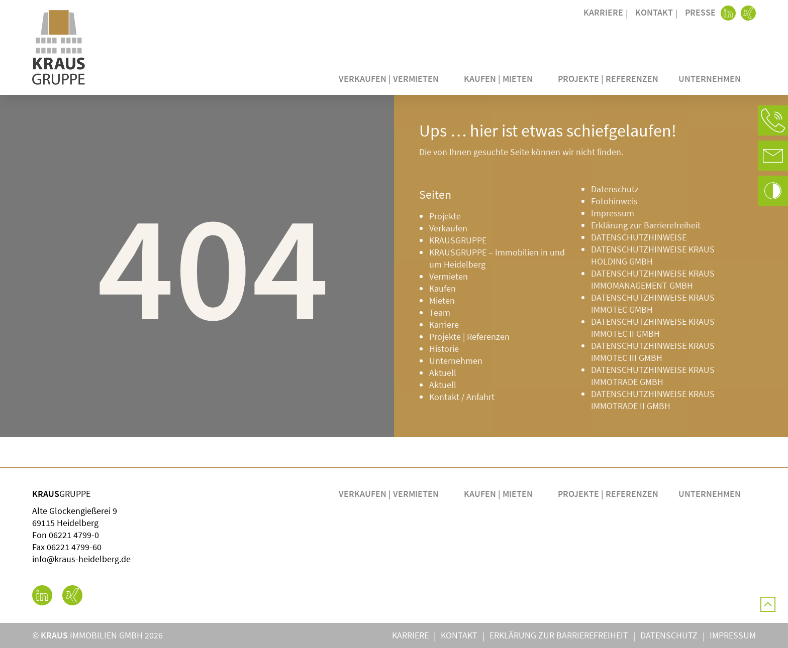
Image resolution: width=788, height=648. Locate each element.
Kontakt (654, 12)
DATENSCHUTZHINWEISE (638, 237)
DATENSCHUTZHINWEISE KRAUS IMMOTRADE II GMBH (653, 400)
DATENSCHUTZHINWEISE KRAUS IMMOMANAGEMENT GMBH (653, 279)
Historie (444, 348)
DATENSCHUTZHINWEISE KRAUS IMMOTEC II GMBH (653, 327)
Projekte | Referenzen (608, 78)
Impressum (612, 213)
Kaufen (442, 288)
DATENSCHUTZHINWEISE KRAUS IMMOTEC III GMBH (653, 351)
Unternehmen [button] (712, 78)
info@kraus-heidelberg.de (81, 559)
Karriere (603, 12)
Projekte (445, 216)
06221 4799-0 (74, 535)
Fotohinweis (614, 201)
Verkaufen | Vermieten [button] (391, 78)
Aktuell (442, 372)
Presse (700, 12)
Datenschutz (615, 189)
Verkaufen (448, 228)
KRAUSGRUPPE (457, 240)
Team (439, 312)
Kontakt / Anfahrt (462, 397)
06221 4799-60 (74, 547)
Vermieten (448, 276)
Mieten (442, 300)
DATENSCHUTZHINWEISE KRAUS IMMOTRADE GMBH (653, 375)
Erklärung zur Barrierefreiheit (646, 225)
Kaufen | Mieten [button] (501, 78)
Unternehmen (455, 360)
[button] (773, 120)
